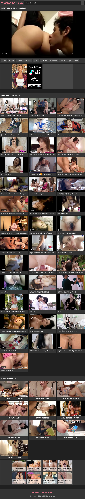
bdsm (20, 60)
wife (37, 60)
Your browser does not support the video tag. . (42, 34)
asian (12, 60)
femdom (54, 60)
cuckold (28, 60)
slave (63, 60)
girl (70, 60)
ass (5, 60)
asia (76, 60)
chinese (45, 60)
